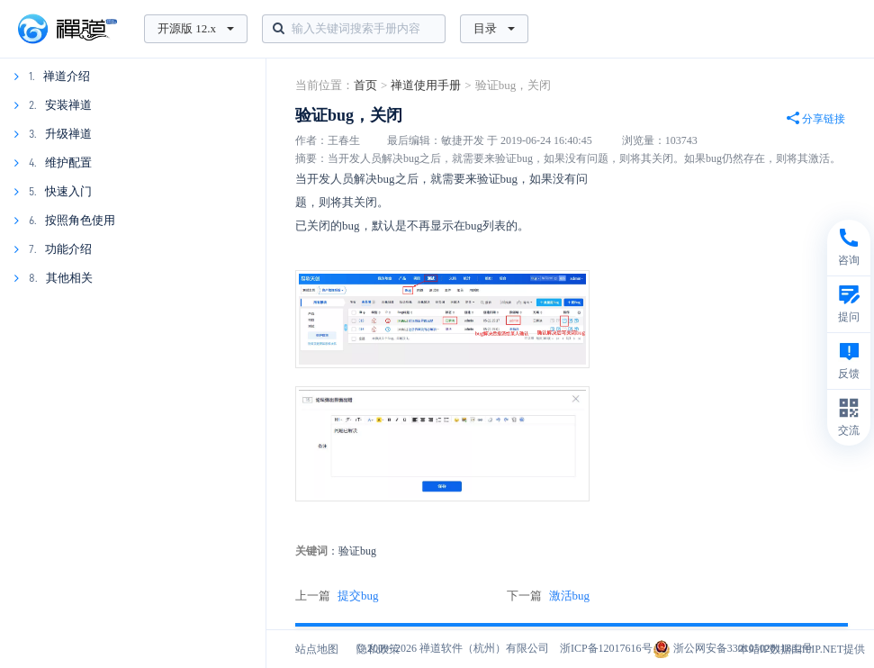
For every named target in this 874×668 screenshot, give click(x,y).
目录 (494, 28)
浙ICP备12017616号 (606, 648)
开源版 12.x (196, 28)
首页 (365, 85)
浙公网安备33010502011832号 (733, 648)
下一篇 (548, 596)
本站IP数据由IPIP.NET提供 (801, 649)
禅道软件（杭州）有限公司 (484, 648)
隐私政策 (378, 649)
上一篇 (337, 596)
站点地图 (316, 649)
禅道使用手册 (426, 85)
